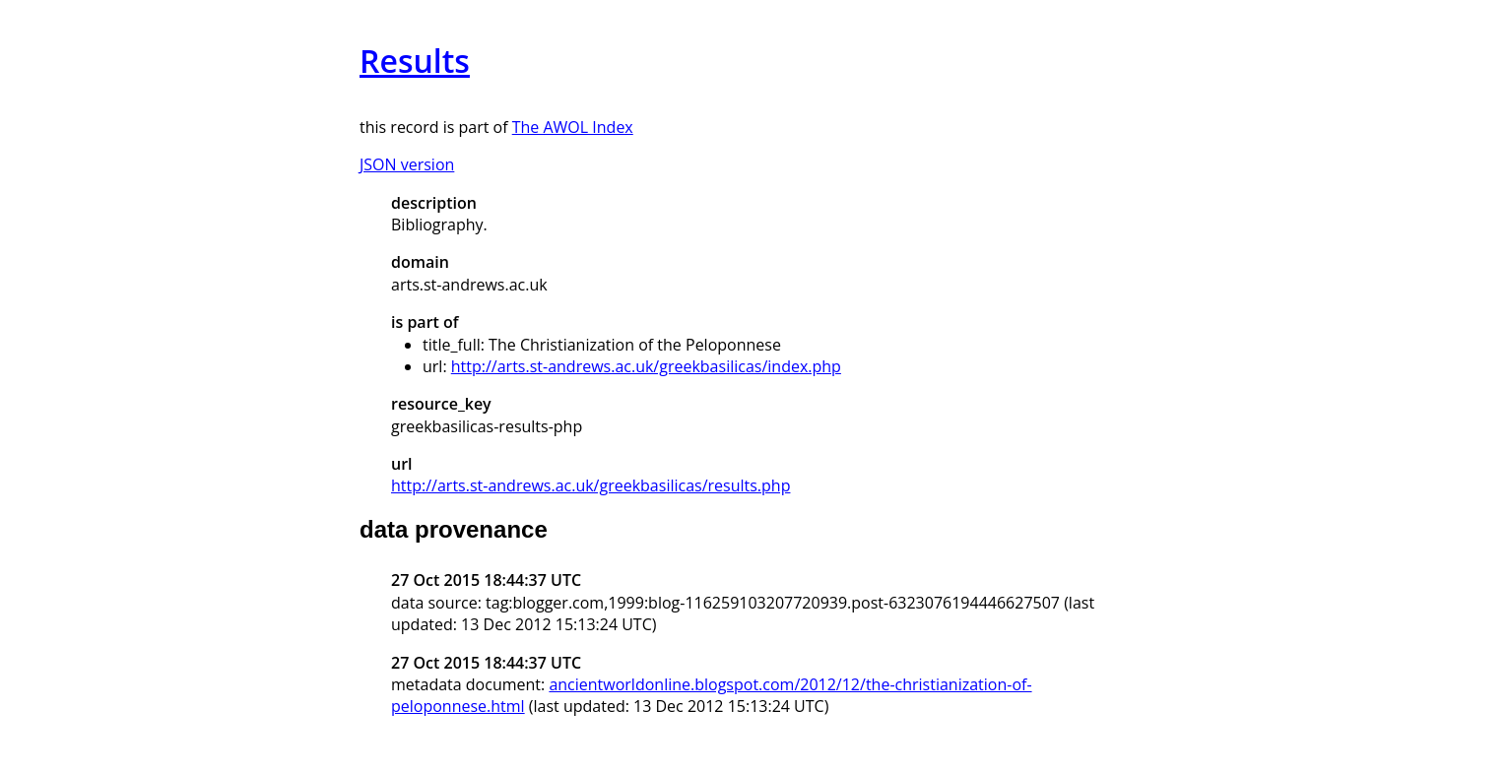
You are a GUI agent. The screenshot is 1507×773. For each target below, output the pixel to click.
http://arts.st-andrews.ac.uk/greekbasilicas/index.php (646, 366)
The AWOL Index (572, 127)
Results (415, 60)
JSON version (407, 164)
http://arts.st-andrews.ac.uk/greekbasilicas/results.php (590, 485)
